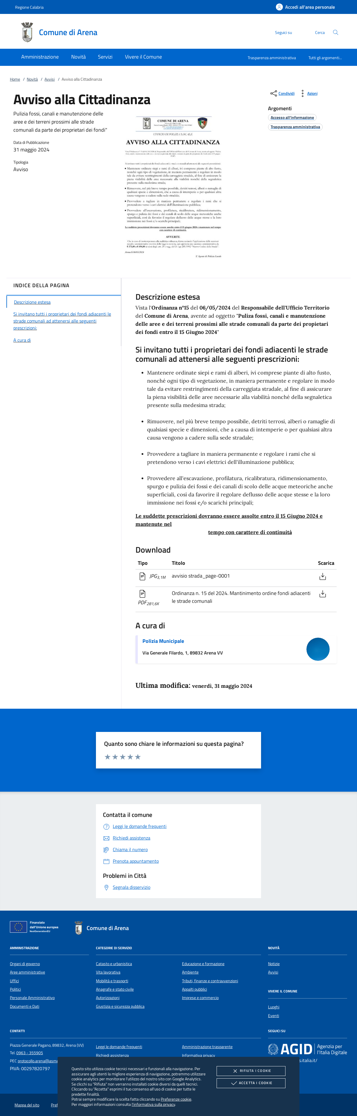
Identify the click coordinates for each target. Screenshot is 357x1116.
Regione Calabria (29, 7)
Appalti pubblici (194, 989)
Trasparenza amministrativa (272, 58)
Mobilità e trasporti (112, 981)
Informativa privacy (198, 1055)
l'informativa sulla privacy (153, 1104)
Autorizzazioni (107, 997)
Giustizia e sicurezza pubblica (120, 1006)
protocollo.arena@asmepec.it (43, 1061)
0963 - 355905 (29, 1053)
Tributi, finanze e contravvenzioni (210, 981)
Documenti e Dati (24, 1006)
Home (15, 79)
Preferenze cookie (176, 1099)
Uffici (14, 981)
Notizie (274, 964)
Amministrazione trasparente (207, 1046)
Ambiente (190, 972)
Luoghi (273, 1007)
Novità (32, 79)
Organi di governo (25, 964)
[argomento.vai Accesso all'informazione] (292, 117)
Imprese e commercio (200, 997)
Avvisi (49, 79)
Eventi (273, 1015)
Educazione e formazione (203, 964)
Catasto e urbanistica (114, 964)
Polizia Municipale (163, 641)
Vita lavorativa (108, 972)
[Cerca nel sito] (335, 32)
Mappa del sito (27, 1105)
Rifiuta (251, 1071)
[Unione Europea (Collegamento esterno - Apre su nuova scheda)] (36, 928)
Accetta (251, 1083)
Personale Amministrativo (32, 997)
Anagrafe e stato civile (115, 989)
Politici (15, 989)
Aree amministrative (27, 972)
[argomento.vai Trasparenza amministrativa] (295, 126)
